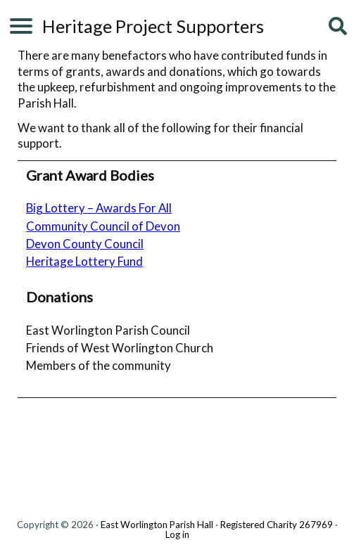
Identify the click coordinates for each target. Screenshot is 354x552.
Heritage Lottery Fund (84, 261)
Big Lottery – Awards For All (99, 207)
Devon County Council (85, 243)
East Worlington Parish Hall (157, 524)
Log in (177, 534)
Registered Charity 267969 (276, 524)
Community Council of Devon (103, 226)
